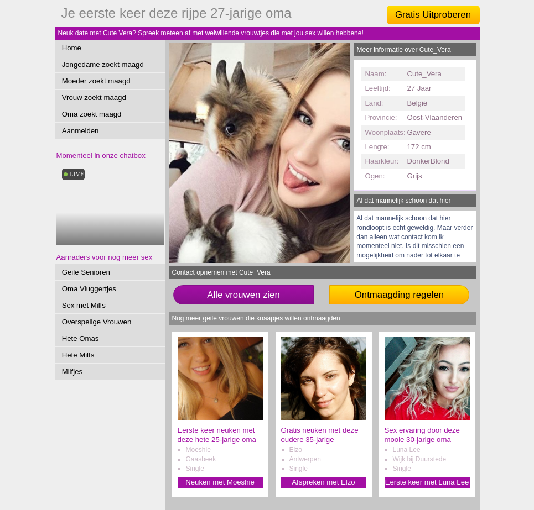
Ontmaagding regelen (399, 295)
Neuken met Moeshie (220, 482)
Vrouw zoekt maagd (94, 97)
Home (71, 48)
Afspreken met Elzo (323, 482)
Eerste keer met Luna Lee (427, 482)
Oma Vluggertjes (89, 289)
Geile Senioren (86, 272)
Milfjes (72, 371)
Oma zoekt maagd (92, 114)
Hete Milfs (78, 355)
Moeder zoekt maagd (96, 81)
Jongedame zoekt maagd (103, 64)
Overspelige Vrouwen (97, 322)
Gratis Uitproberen (433, 14)
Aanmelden (80, 131)
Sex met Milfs (84, 305)
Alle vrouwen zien (243, 295)
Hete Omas (80, 338)
